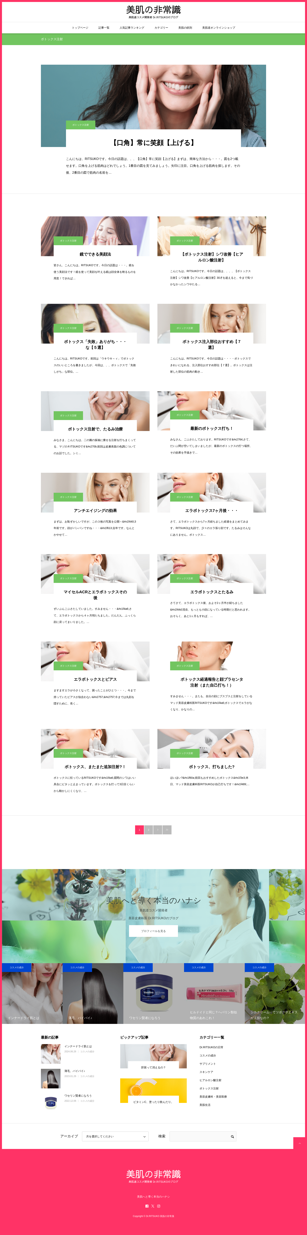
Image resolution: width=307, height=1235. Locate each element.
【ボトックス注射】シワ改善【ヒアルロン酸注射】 (212, 257)
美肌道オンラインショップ (218, 27)
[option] (32, 993)
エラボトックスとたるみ (211, 592)
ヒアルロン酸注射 (210, 1080)
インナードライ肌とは (78, 1046)
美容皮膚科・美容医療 (213, 1096)
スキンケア (206, 1071)
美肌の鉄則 (185, 27)
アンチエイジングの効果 (95, 510)
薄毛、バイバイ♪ (74, 1071)
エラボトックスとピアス (95, 679)
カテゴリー (161, 27)
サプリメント (208, 1063)
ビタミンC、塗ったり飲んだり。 (153, 1101)
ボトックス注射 (80, 124)
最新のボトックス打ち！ (211, 428)
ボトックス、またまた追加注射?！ (95, 767)
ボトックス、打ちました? (211, 767)
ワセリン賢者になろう (78, 1095)
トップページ (80, 27)
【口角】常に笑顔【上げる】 (153, 142)
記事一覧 (103, 27)
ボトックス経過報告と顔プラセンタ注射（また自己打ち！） (212, 682)
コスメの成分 (17, 967)
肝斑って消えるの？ (153, 1067)
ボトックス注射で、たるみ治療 (95, 429)
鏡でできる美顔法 (95, 254)
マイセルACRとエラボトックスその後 (95, 595)
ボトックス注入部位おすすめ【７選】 (211, 344)
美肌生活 (205, 1104)
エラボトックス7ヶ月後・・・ (211, 510)
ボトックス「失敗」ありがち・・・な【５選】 (95, 344)
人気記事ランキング (132, 27)
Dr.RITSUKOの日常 (211, 1047)
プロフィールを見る (153, 931)
